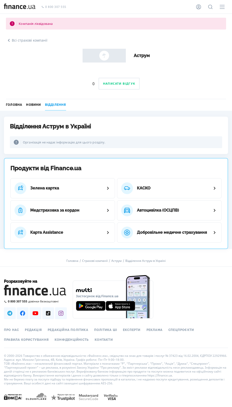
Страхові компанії (95, 261)
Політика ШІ (105, 330)
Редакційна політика (68, 330)
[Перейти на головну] (19, 7)
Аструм (116, 261)
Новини (33, 105)
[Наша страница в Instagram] (61, 313)
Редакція (33, 330)
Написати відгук (119, 83)
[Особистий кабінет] (198, 7)
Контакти (104, 340)
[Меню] (222, 7)
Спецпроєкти (181, 330)
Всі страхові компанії (26, 40)
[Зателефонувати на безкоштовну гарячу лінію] (35, 301)
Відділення (55, 105)
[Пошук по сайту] (210, 7)
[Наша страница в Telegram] (10, 313)
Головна (14, 105)
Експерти (132, 330)
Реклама (154, 330)
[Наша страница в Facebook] (23, 313)
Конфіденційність (72, 340)
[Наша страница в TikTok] (48, 313)
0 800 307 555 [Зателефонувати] (53, 7)
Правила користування (26, 340)
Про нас (11, 330)
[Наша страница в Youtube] (35, 313)
